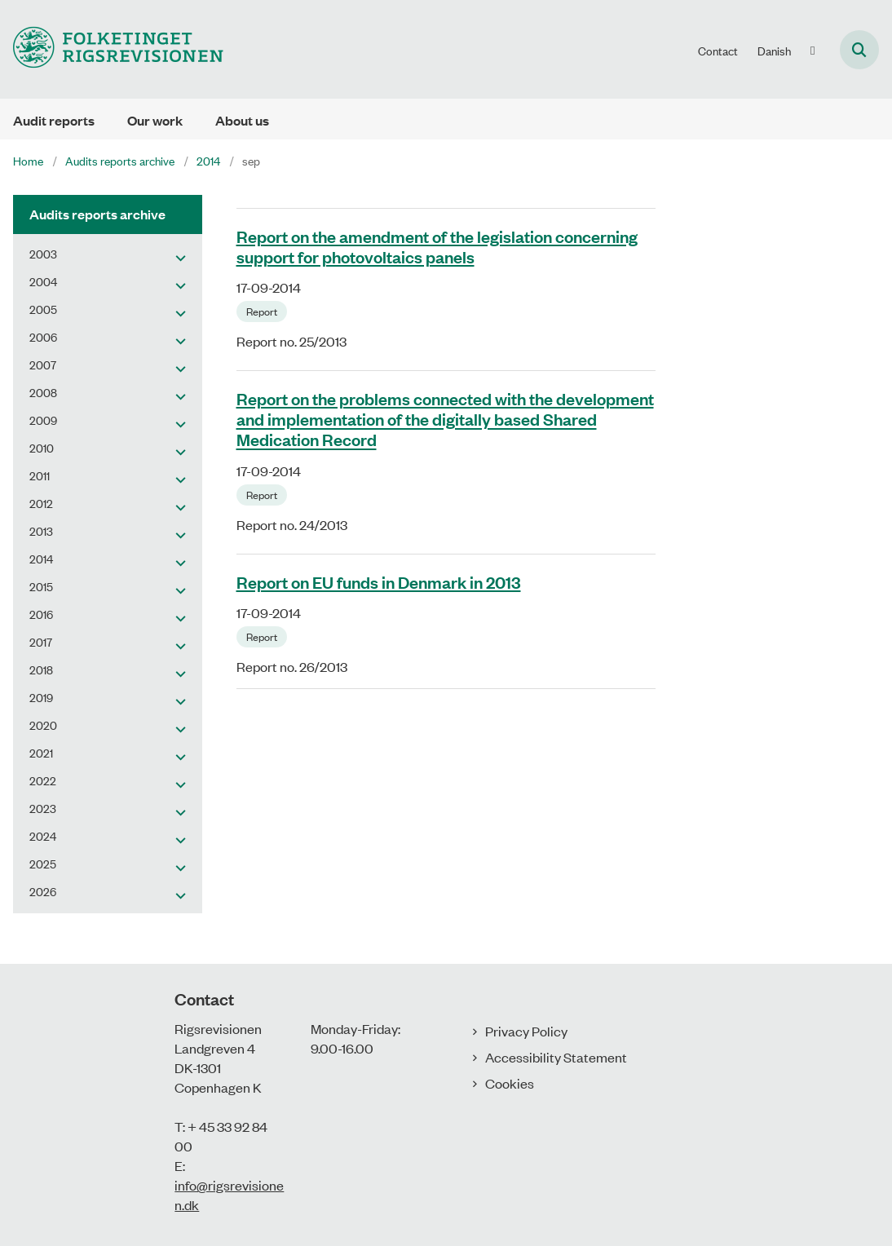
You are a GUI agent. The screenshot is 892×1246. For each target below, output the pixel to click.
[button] (176, 257)
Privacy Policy (526, 1031)
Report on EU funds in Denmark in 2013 (378, 581)
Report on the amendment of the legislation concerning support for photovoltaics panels (437, 245)
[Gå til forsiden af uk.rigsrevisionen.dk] (111, 49)
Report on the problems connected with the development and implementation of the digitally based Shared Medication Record (445, 418)
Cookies (509, 1083)
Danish (774, 50)
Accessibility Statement (556, 1057)
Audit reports (54, 120)
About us (242, 120)
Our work (155, 120)
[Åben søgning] (859, 49)
